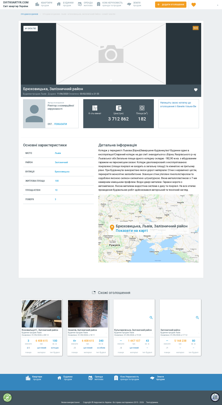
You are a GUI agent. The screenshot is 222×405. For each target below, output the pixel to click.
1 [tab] (111, 80)
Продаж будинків (29, 14)
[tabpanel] (111, 54)
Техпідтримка (152, 402)
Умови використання (70, 402)
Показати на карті (132, 230)
